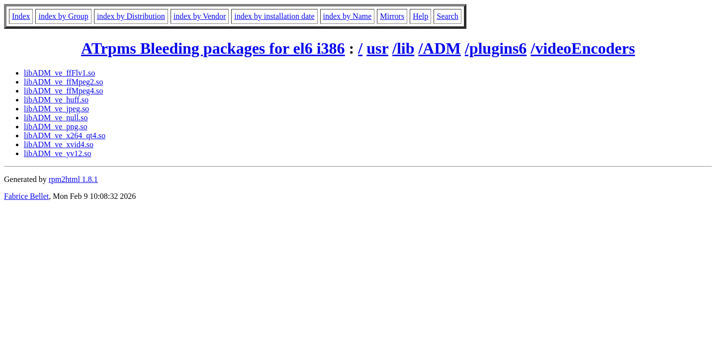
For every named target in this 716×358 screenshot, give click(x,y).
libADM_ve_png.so (56, 126)
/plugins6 (496, 48)
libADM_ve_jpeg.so (56, 108)
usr (377, 48)
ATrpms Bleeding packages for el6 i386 (213, 48)
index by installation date (274, 16)
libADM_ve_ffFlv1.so (59, 73)
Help (420, 16)
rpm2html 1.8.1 (73, 179)
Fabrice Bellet (26, 196)
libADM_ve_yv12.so (57, 153)
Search (447, 16)
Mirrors (392, 16)
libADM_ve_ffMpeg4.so (63, 91)
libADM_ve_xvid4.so (58, 144)
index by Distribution (131, 16)
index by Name (347, 16)
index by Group (63, 16)
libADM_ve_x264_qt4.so (64, 135)
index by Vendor (200, 16)
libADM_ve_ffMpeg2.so (63, 82)
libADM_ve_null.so (56, 117)
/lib (403, 48)
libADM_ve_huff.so (56, 99)
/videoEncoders (583, 48)
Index (21, 16)
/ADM (439, 48)
